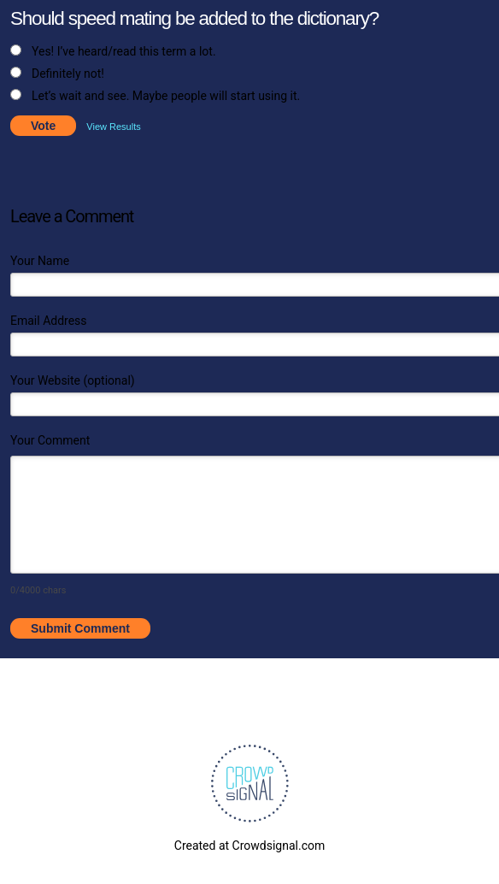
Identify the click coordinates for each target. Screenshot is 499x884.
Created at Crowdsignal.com (249, 845)
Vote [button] (43, 126)
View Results (113, 126)
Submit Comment (80, 628)
